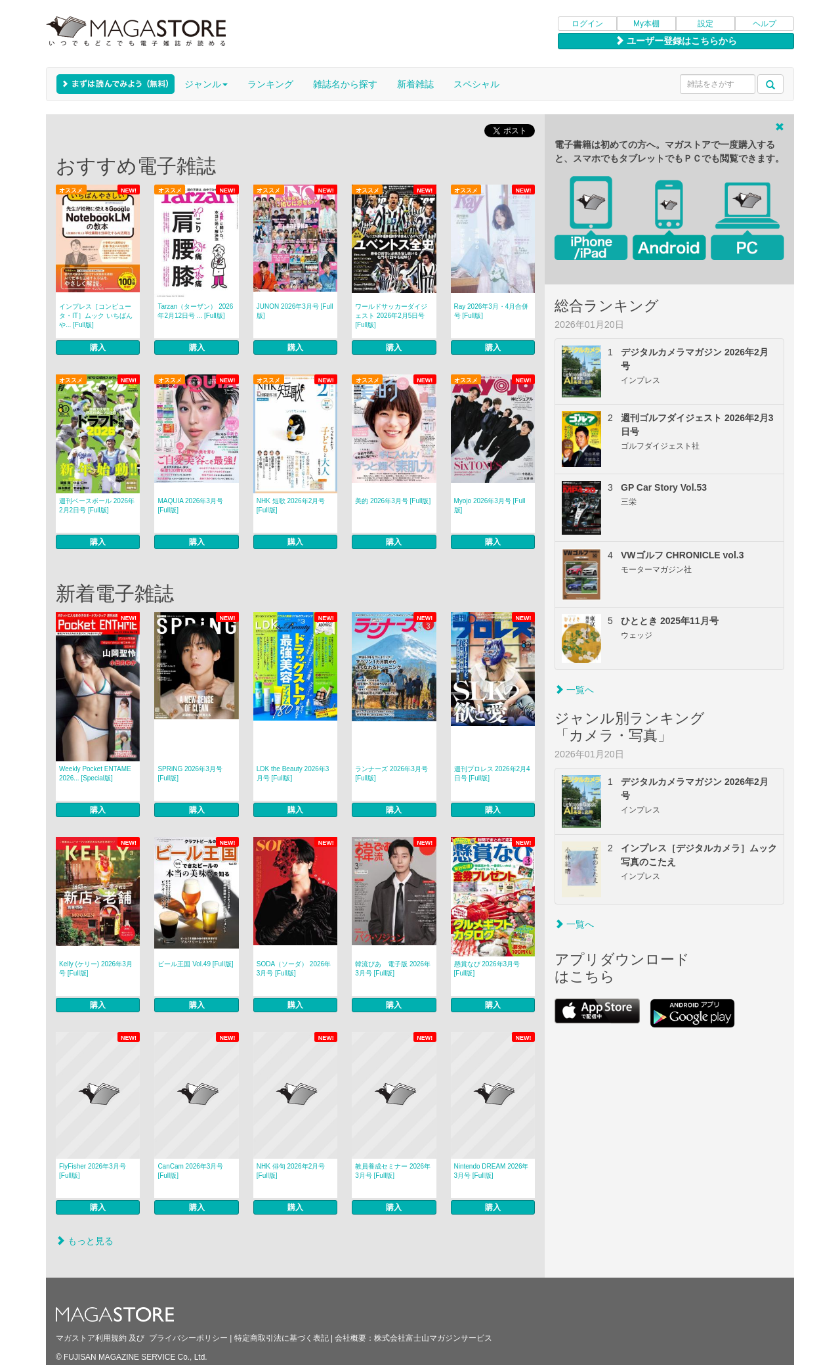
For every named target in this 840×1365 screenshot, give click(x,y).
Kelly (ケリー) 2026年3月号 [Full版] (96, 968)
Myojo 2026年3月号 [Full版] (490, 505)
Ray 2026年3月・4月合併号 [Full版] (491, 311)
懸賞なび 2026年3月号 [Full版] (487, 968)
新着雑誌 (415, 84)
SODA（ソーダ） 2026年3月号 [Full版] (294, 968)
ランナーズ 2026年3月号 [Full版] (391, 773)
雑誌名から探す (345, 84)
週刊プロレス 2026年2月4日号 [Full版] (492, 773)
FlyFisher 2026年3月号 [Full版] (92, 1171)
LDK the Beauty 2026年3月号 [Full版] (293, 773)
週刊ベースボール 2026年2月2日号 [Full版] (97, 505)
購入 (98, 347)
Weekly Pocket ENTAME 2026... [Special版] (95, 773)
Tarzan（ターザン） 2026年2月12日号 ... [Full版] (195, 311)
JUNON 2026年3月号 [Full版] (295, 311)
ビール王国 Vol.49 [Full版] (195, 964)
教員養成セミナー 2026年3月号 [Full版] (392, 1171)
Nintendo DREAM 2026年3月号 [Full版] (491, 1171)
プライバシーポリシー (188, 1338)
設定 (705, 23)
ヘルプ (764, 23)
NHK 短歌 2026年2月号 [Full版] (291, 505)
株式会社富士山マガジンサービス (433, 1338)
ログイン (587, 23)
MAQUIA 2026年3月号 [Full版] (190, 505)
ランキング (270, 84)
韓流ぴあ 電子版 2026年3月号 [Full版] (392, 968)
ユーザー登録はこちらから (676, 40)
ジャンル (206, 84)
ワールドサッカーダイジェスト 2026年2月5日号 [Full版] (391, 315)
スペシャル (476, 84)
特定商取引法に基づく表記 (281, 1338)
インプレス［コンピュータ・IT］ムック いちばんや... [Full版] (96, 315)
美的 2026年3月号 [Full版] (392, 500)
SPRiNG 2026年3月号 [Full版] (190, 773)
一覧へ (574, 689)
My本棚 (646, 23)
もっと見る (85, 1241)
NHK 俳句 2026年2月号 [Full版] (291, 1171)
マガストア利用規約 (91, 1338)
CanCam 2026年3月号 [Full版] (190, 1171)
